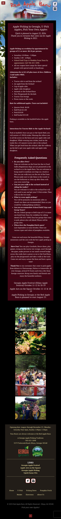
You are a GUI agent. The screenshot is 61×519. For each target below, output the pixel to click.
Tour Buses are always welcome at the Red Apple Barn (30, 434)
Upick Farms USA (30, 473)
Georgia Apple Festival (30, 465)
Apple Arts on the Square (30, 468)
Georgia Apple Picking (31, 470)
